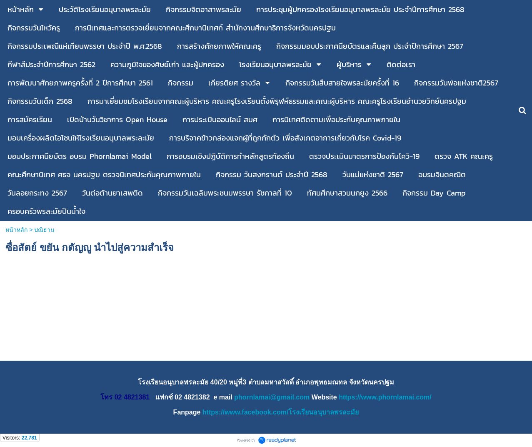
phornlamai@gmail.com (272, 397)
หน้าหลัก (16, 229)
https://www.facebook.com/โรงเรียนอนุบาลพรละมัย (280, 412)
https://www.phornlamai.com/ (385, 397)
